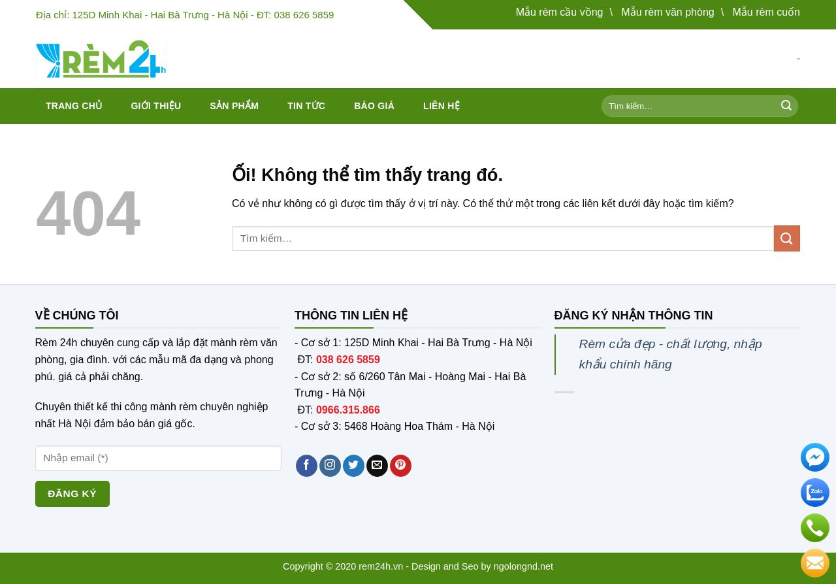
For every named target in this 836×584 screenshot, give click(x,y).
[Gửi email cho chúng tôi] (377, 466)
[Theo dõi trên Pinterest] (400, 466)
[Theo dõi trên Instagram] (330, 466)
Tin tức (306, 106)
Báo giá (374, 106)
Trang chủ (74, 106)
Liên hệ (441, 106)
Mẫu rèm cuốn (766, 12)
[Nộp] (786, 106)
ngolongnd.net (523, 566)
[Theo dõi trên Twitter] (353, 466)
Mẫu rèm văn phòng (667, 12)
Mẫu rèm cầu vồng (559, 12)
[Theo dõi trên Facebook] (306, 466)
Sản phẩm (234, 106)
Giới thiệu (156, 106)
